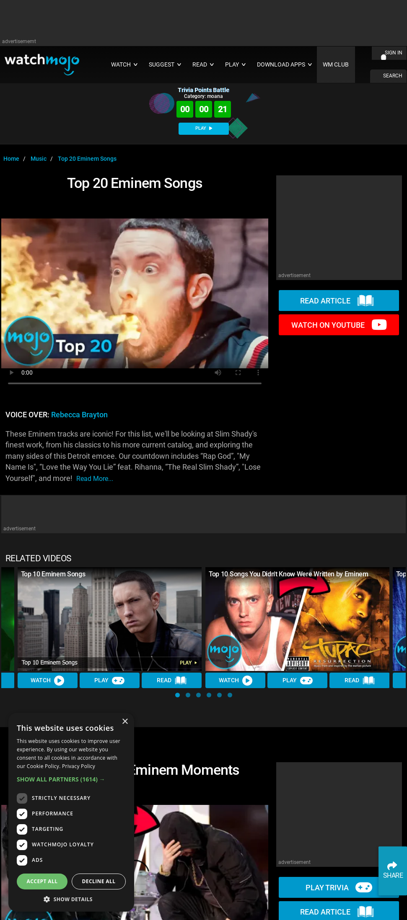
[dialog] (71, 812)
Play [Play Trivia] (110, 680)
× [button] (125, 722)
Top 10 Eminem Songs (53, 574)
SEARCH (392, 76)
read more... (94, 479)
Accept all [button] (42, 881)
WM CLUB (336, 64)
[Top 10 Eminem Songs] (110, 619)
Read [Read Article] (172, 680)
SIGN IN (393, 53)
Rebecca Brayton (79, 415)
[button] (177, 695)
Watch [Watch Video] (48, 680)
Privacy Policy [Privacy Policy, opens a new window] (78, 766)
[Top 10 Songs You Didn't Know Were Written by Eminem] (297, 619)
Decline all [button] (99, 881)
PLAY (203, 128)
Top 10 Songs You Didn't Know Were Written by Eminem (288, 574)
